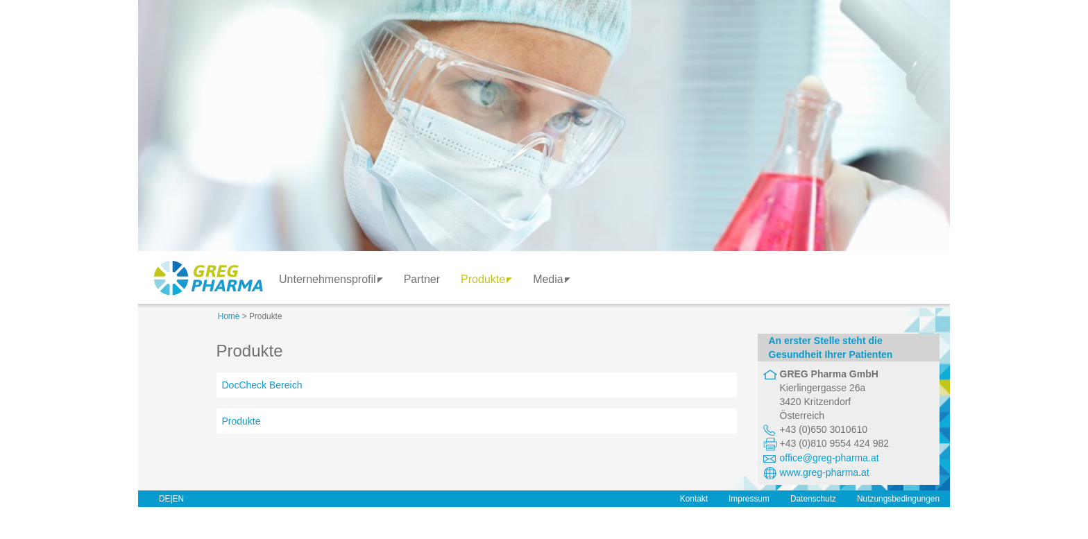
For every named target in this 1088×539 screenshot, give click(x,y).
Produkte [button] (486, 279)
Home (229, 316)
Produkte (241, 421)
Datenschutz (813, 499)
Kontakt (694, 499)
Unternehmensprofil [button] (331, 279)
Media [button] (551, 279)
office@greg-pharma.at (829, 457)
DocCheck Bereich (262, 385)
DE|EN (171, 499)
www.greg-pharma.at (824, 472)
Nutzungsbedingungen (898, 499)
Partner (422, 279)
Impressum (749, 499)
